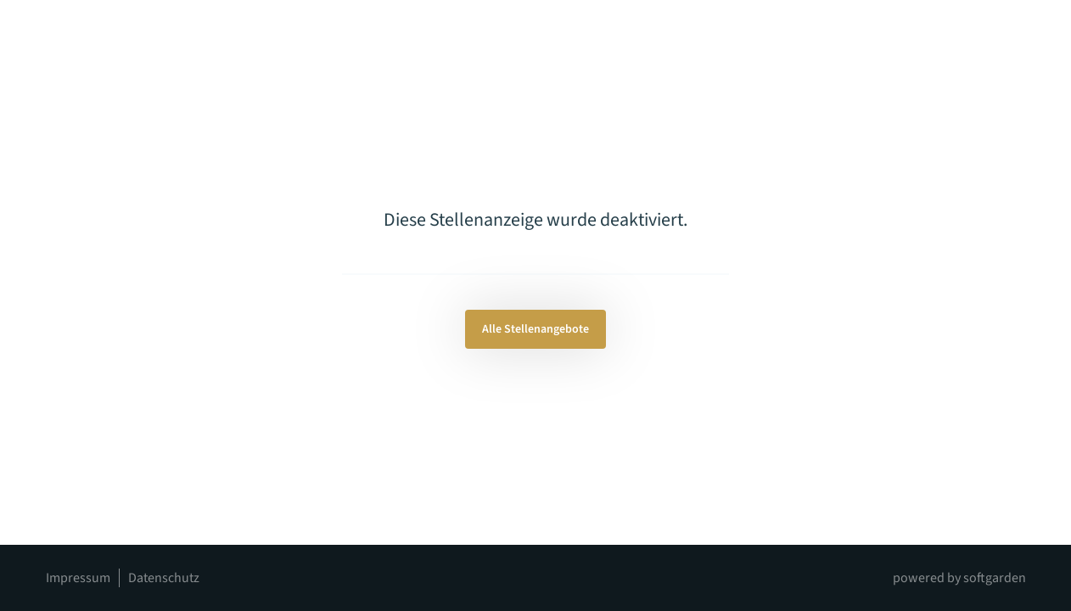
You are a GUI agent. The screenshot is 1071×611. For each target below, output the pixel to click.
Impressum (78, 578)
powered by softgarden (959, 578)
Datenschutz (163, 578)
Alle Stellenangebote (535, 329)
